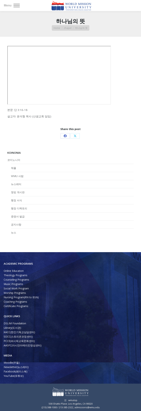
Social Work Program (16, 288)
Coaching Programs (15, 301)
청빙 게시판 (18, 192)
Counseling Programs (16, 279)
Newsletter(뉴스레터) (16, 367)
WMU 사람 (17, 176)
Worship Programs (15, 293)
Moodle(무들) (12, 362)
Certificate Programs (16, 306)
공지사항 (16, 224)
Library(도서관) (12, 327)
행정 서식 (16, 200)
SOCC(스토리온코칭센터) (18, 336)
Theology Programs (15, 275)
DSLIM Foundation (15, 323)
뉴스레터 (16, 184)
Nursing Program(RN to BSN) (21, 297)
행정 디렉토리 (19, 208)
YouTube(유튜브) (14, 376)
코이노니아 (13, 160)
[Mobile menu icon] (12, 5)
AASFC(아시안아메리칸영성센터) (22, 345)
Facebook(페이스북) (15, 371)
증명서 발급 (18, 216)
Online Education (14, 271)
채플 (13, 168)
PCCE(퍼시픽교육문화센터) (19, 341)
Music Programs (13, 284)
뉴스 (13, 232)
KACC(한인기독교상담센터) (19, 332)
